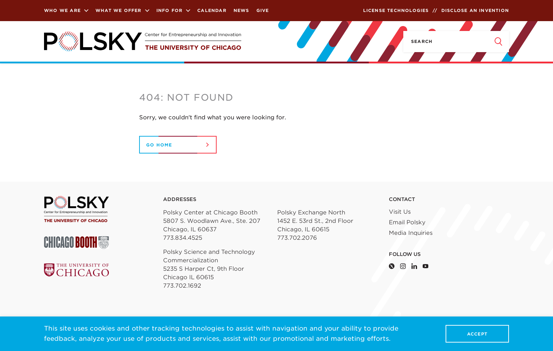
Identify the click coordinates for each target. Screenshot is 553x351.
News (241, 10)
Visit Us (400, 211)
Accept (477, 334)
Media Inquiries (411, 233)
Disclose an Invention (475, 10)
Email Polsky (407, 222)
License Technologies (396, 10)
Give (262, 10)
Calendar (211, 10)
